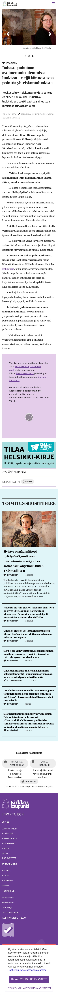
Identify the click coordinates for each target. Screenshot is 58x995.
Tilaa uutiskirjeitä (10, 912)
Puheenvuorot (9, 838)
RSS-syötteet (9, 858)
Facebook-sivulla (25, 373)
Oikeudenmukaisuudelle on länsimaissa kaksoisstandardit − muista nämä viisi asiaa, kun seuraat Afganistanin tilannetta (28, 674)
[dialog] (29, 970)
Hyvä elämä (7, 833)
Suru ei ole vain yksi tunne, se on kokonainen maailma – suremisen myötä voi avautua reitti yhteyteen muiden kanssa (29, 654)
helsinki (28, 481)
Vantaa (5, 885)
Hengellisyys (8, 843)
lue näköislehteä (13, 917)
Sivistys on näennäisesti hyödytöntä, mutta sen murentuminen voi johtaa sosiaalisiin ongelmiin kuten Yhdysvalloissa (23, 561)
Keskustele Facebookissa (17, 763)
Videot (5, 853)
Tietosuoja (7, 907)
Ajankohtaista (9, 828)
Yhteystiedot (8, 897)
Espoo (5, 875)
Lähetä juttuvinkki (44, 763)
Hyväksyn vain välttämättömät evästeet (29, 988)
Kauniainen (7, 880)
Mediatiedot (8, 902)
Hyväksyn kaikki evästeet (29, 979)
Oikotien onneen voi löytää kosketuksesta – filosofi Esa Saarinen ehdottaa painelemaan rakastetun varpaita (28, 634)
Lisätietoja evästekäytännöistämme (26, 970)
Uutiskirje (31, 781)
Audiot (5, 848)
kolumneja (8, 268)
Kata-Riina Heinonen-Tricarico (37, 114)
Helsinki (6, 870)
